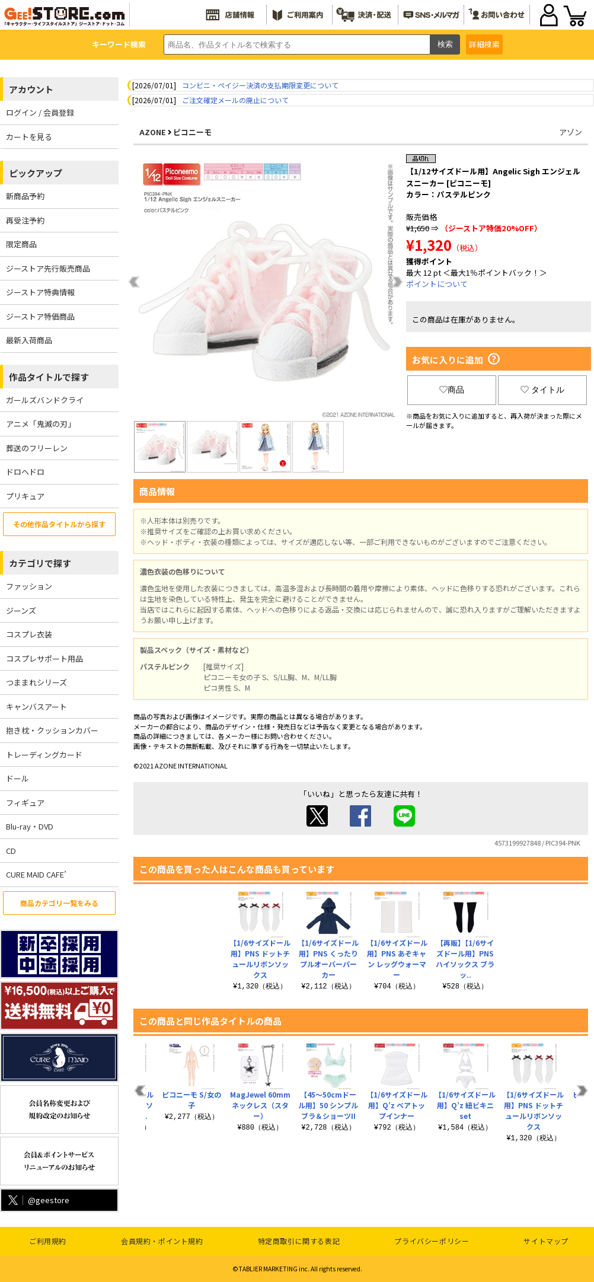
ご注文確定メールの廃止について (235, 100)
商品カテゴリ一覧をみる (59, 903)
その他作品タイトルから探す (59, 524)
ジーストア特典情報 (40, 292)
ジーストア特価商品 (40, 316)
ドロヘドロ (25, 471)
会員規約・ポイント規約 (162, 1241)
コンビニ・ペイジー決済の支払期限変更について (260, 85)
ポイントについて (437, 283)
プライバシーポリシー (431, 1241)
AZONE (152, 132)
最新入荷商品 (29, 340)
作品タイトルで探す (49, 377)
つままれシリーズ (36, 682)
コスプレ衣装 (29, 634)
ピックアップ (35, 173)
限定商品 (21, 244)
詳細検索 (484, 44)
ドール (17, 778)
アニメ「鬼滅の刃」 (40, 423)
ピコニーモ (192, 132)
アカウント (31, 89)
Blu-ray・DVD (29, 826)
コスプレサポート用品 (44, 658)
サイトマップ (546, 1241)
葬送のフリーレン (37, 448)
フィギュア (25, 802)
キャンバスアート (36, 706)
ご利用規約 (47, 1241)
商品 (451, 389)
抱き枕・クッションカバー (52, 730)
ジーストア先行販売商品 (48, 268)
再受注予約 (25, 220)
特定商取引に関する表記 (299, 1241)
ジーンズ (21, 610)
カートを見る (29, 136)
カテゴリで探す (40, 563)
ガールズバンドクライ (45, 400)
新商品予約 (25, 196)
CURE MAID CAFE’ (36, 874)
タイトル (542, 389)
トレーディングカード (44, 754)
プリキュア (25, 496)
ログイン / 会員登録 (40, 112)
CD (11, 850)
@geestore (37, 1200)
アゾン (570, 132)
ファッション (29, 586)
